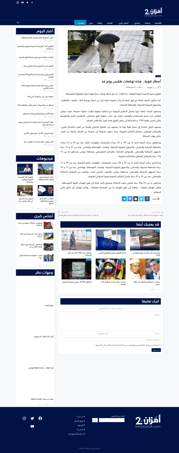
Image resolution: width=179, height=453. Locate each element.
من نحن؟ (79, 416)
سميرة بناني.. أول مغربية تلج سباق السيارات (31, 234)
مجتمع (137, 23)
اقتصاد (110, 23)
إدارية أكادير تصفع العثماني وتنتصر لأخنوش (38, 113)
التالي (152, 289)
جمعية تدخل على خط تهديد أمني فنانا (40, 96)
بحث (95, 420)
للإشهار (80, 425)
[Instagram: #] (24, 418)
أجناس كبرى (123, 23)
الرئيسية (158, 23)
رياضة (100, 23)
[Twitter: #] (32, 418)
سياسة (147, 23)
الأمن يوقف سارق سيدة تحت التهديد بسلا (38, 141)
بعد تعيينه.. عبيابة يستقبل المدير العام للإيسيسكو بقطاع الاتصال (78, 215)
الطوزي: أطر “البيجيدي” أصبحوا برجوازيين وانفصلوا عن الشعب (35, 47)
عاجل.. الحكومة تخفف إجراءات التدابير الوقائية (37, 37)
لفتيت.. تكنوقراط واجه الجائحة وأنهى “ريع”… (30, 256)
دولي (91, 23)
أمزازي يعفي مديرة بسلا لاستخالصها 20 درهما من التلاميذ (35, 75)
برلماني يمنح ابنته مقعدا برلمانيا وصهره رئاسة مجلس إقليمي (37, 86)
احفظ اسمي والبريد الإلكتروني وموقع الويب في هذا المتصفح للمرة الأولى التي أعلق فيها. (127, 344)
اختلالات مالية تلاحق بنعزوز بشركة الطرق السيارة (36, 57)
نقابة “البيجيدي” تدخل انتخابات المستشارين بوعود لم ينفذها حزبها (35, 123)
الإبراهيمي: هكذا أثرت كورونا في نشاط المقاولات (30, 223)
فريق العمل (78, 420)
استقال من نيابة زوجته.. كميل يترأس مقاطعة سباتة (35, 105)
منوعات (81, 23)
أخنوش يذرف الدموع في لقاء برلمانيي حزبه (38, 65)
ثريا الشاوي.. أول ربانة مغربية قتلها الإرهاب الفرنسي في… (31, 245)
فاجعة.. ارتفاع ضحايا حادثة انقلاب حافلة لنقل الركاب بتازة (145, 215)
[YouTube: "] (32, 426)
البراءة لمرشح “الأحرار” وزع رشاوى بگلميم (38, 133)
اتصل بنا (80, 429)
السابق (158, 289)
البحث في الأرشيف (118, 415)
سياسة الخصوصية (76, 433)
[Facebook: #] (40, 418)
